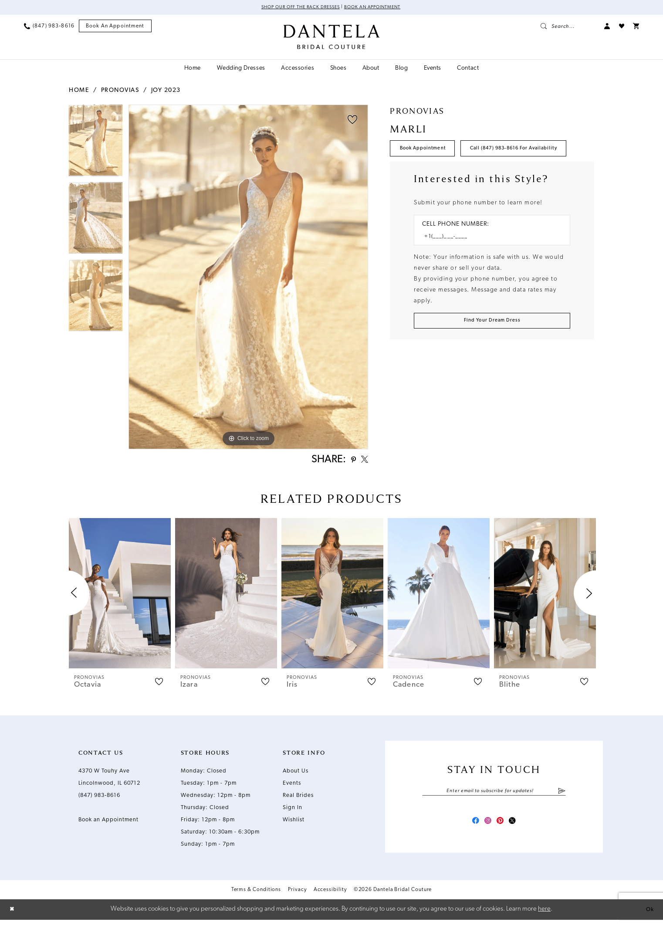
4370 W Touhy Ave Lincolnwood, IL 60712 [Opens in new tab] (109, 780)
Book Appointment (429, 151)
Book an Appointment (379, 7)
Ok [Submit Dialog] (648, 914)
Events (292, 786)
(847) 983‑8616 (99, 798)
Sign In (292, 810)
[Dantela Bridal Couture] (332, 38)
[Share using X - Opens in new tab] (363, 461)
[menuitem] (49, 27)
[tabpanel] (95, 144)
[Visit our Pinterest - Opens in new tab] (502, 826)
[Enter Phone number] (487, 267)
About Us (295, 773)
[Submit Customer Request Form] (492, 353)
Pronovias (120, 91)
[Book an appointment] (115, 27)
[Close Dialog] (13, 914)
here (544, 914)
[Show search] (568, 27)
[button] (607, 27)
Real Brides (298, 798)
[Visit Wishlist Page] (622, 27)
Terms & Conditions (256, 895)
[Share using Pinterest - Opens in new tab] (348, 462)
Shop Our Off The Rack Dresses (295, 7)
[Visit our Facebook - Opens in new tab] (470, 826)
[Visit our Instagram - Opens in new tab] (486, 826)
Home (79, 91)
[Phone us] (49, 27)
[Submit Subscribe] (562, 794)
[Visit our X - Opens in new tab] (517, 826)
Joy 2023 (166, 91)
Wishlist (293, 822)
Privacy (297, 895)
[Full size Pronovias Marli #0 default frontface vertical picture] (248, 278)
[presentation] (120, 596)
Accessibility (330, 895)
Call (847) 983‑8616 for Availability (455, 177)
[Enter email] (494, 794)
